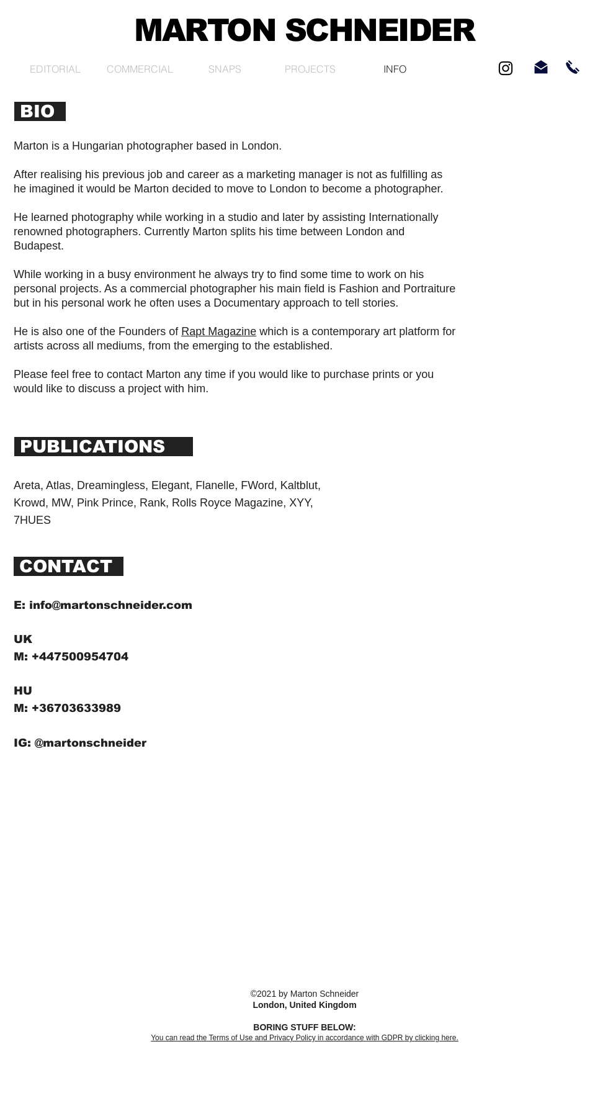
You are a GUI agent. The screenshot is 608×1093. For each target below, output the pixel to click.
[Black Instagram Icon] (505, 68)
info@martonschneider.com (110, 605)
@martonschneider (90, 743)
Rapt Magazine (218, 331)
